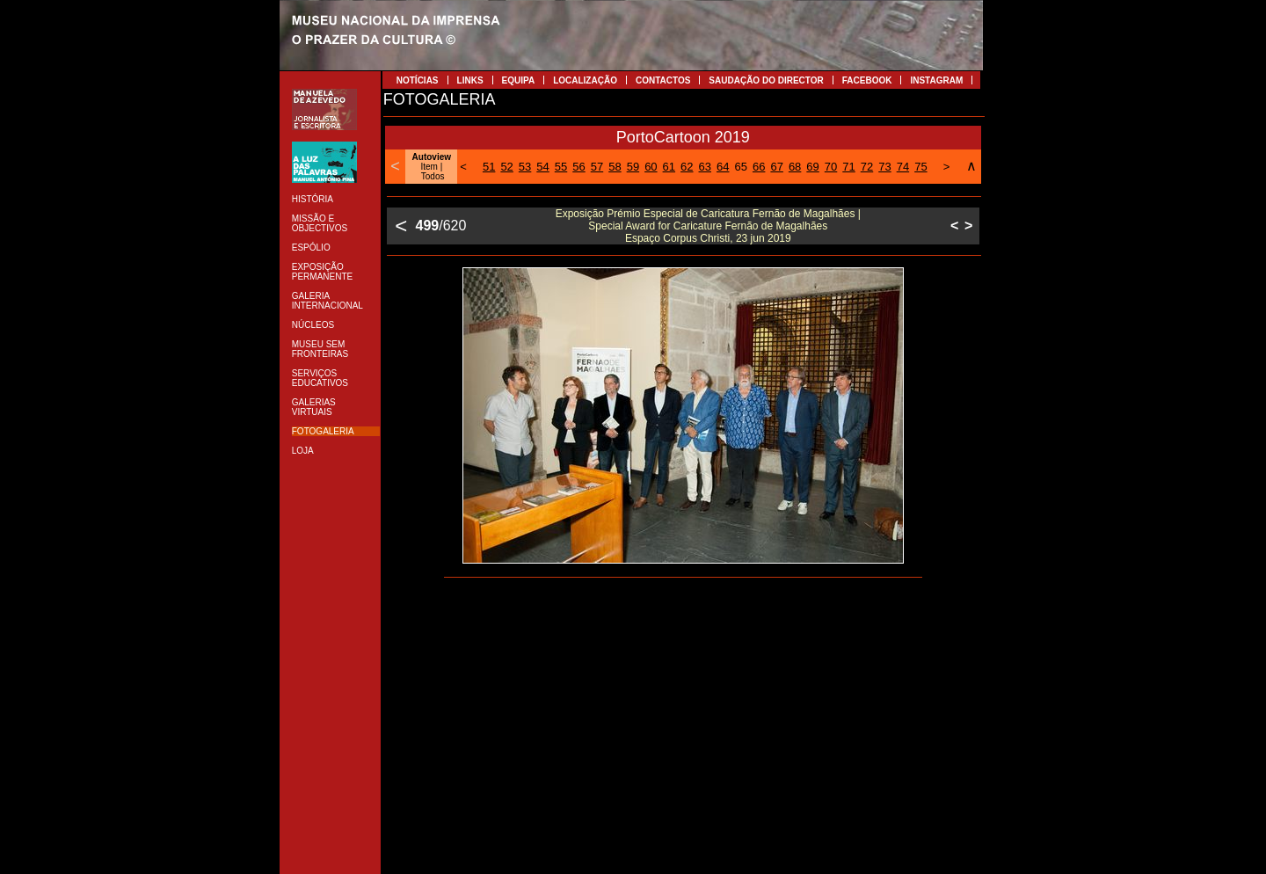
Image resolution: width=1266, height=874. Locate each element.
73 (884, 166)
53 (525, 166)
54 (542, 166)
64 (723, 166)
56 (578, 166)
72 (867, 166)
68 (795, 166)
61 (669, 166)
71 (848, 166)
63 (705, 166)
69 (812, 166)
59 (633, 166)
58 (614, 166)
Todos (433, 176)
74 (903, 166)
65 (740, 166)
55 (561, 166)
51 (489, 166)
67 (776, 166)
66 (759, 166)
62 (686, 166)
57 (597, 166)
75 (920, 166)
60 (650, 166)
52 (506, 166)
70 (831, 166)
